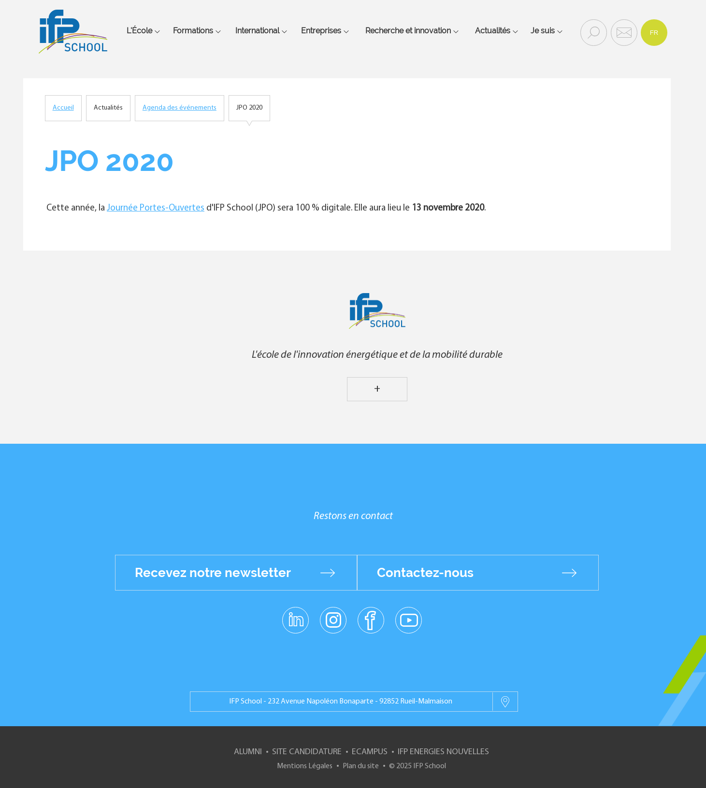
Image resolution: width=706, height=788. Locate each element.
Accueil (63, 108)
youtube (408, 619)
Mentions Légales (304, 766)
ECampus (370, 752)
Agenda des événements (179, 108)
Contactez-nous (425, 572)
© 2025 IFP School (417, 766)
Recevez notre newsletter (213, 572)
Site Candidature (307, 752)
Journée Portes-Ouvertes (155, 208)
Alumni (248, 752)
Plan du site (361, 766)
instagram (333, 619)
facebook (371, 619)
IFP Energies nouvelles (443, 752)
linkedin (295, 614)
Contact (622, 32)
